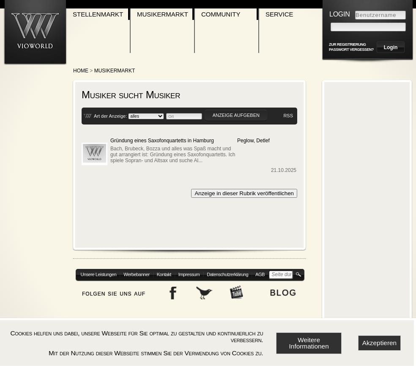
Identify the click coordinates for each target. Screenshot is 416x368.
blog (283, 291)
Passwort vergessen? (351, 49)
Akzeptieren (379, 342)
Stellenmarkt (98, 14)
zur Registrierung (347, 44)
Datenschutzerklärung (227, 274)
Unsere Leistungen (99, 274)
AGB (260, 274)
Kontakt (164, 274)
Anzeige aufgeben (236, 115)
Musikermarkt (162, 14)
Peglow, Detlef (253, 141)
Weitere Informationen (309, 343)
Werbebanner (136, 274)
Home (80, 71)
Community (221, 14)
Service (279, 14)
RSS (288, 115)
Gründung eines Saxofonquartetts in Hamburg (162, 141)
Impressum (189, 274)
